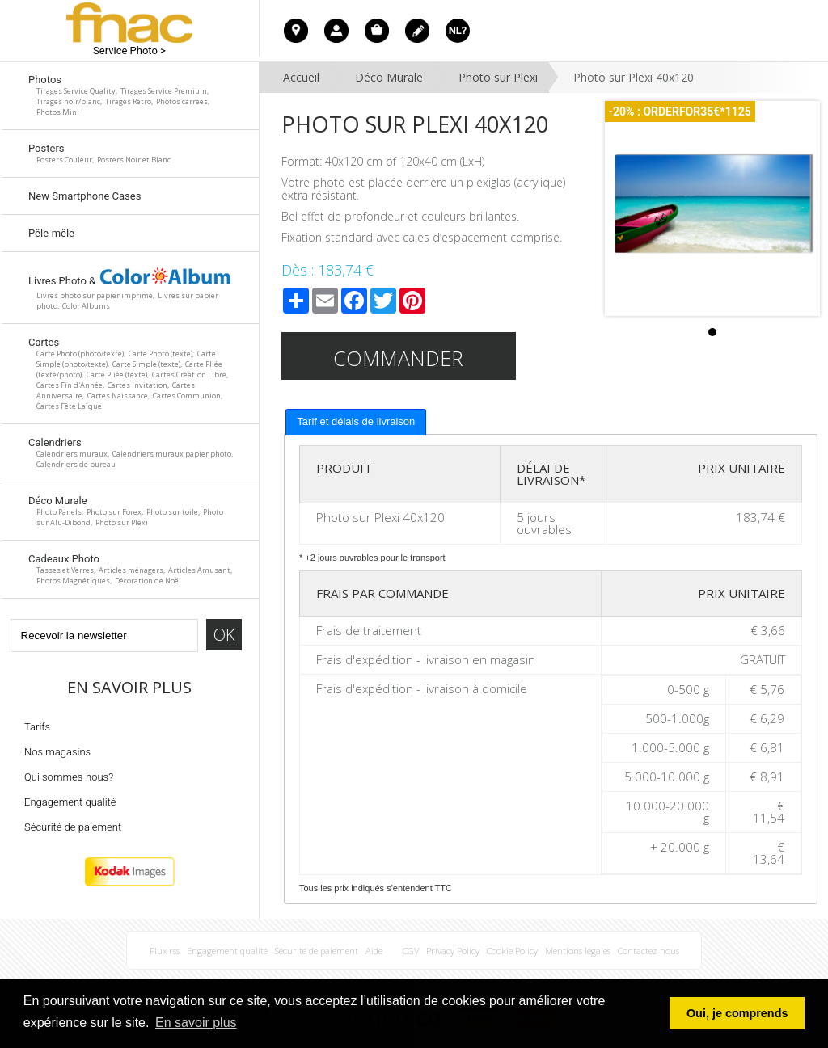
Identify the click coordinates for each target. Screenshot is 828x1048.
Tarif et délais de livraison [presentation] (356, 421)
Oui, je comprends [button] (737, 1013)
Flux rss (165, 951)
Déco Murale (389, 77)
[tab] (355, 422)
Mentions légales (577, 951)
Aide (373, 951)
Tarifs (37, 727)
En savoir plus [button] (196, 1022)
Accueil (301, 77)
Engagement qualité (70, 802)
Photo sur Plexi (498, 77)
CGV (411, 951)
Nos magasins (57, 752)
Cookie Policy (512, 951)
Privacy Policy (452, 951)
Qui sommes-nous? (68, 777)
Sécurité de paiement (72, 827)
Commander (398, 358)
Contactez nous (648, 951)
